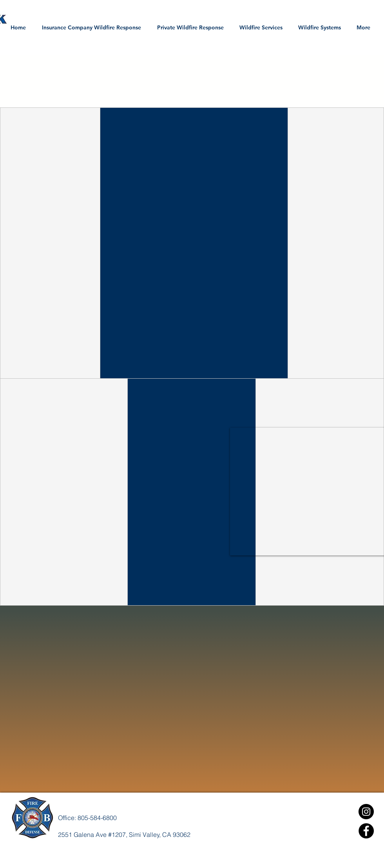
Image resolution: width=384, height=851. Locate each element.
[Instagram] (366, 811)
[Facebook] (366, 830)
